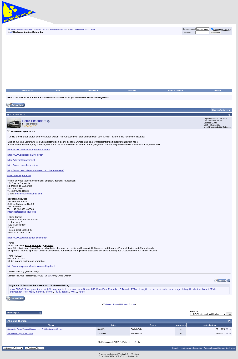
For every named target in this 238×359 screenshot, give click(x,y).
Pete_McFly (29, 291)
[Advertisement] (105, 62)
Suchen (217, 90)
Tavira (57, 291)
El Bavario (124, 289)
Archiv (199, 348)
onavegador (16, 291)
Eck (110, 289)
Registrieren (27, 90)
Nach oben (230, 348)
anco (12, 289)
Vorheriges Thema (111, 304)
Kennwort (186, 33)
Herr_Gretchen (147, 289)
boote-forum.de (188, 348)
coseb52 (90, 289)
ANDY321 (21, 289)
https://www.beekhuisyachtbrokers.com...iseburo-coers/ (35, 170)
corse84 (81, 289)
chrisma (72, 289)
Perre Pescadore (34, 121)
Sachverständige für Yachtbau (20, 333)
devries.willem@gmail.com (28, 193)
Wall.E (73, 291)
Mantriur (197, 289)
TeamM (65, 291)
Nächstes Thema (127, 304)
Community (91, 90)
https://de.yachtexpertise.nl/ (21, 160)
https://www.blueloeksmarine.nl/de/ (25, 155)
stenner (49, 291)
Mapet (205, 289)
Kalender (132, 90)
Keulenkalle (162, 289)
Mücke (213, 289)
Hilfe (58, 90)
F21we (134, 289)
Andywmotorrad (35, 289)
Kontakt (175, 348)
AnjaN (47, 289)
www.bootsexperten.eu (19, 175)
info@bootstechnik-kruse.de (21, 211)
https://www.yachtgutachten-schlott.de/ (27, 237)
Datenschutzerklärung (214, 348)
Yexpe (81, 291)
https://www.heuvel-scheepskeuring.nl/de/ (28, 149)
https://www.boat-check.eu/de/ (22, 165)
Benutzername (189, 29)
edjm (115, 289)
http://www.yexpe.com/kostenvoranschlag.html (30, 266)
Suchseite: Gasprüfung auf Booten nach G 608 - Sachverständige (35, 329)
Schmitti (40, 291)
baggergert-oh (59, 289)
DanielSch (101, 289)
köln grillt (186, 289)
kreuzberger (175, 289)
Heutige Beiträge (175, 90)
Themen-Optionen (220, 110)
